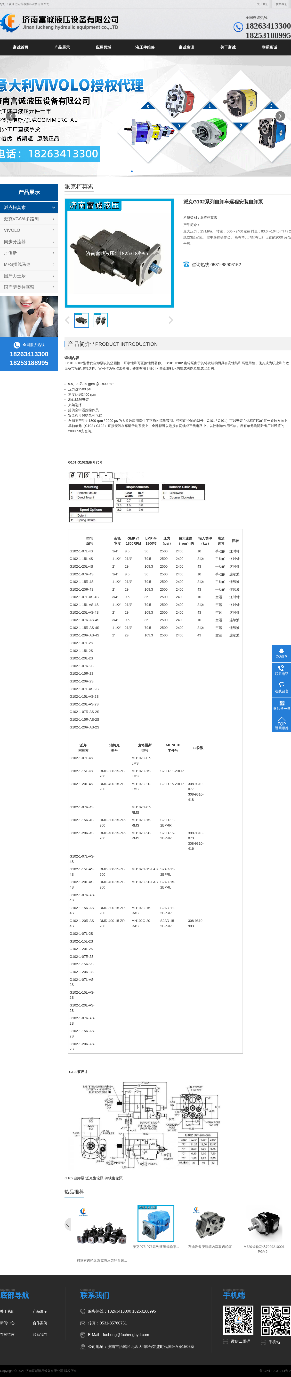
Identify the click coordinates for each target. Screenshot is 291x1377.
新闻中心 (7, 1323)
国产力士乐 (15, 275)
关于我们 (262, 4)
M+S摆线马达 (17, 264)
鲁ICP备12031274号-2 (275, 1371)
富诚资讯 (186, 47)
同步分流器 (15, 241)
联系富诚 (269, 47)
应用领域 (103, 47)
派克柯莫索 (15, 207)
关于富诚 (228, 47)
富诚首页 (20, 47)
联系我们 (281, 4)
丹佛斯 (10, 253)
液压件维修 (145, 47)
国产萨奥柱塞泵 (19, 287)
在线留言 (7, 1334)
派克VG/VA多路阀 (21, 219)
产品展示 (62, 47)
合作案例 (40, 1323)
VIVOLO (12, 230)
